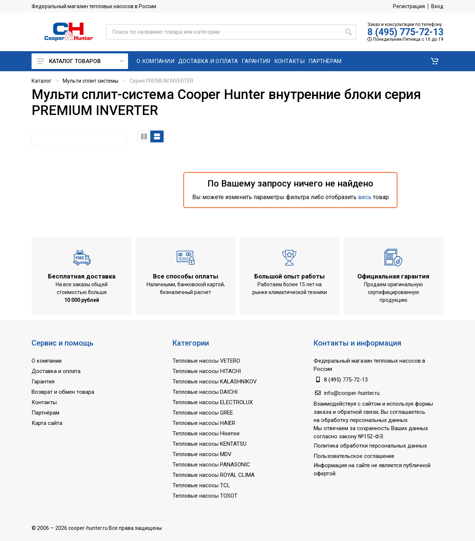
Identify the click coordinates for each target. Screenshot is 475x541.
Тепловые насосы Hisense (206, 433)
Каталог (42, 81)
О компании (47, 360)
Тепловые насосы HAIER (204, 423)
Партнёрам (45, 412)
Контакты (44, 402)
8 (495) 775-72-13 (405, 32)
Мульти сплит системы (90, 81)
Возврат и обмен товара (63, 392)
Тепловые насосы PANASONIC (211, 464)
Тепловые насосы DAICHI (205, 392)
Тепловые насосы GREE (203, 412)
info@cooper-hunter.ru (352, 393)
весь (364, 197)
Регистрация (409, 6)
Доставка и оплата (56, 371)
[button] (434, 61)
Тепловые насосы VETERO (206, 360)
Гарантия (43, 381)
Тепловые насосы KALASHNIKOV (215, 381)
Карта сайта (47, 423)
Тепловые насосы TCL (201, 485)
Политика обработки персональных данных (370, 445)
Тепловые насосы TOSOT (205, 495)
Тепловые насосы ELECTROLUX (213, 402)
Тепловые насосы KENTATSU (209, 444)
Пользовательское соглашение (354, 456)
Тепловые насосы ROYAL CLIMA (214, 475)
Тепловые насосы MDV (202, 454)
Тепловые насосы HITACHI (207, 371)
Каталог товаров (80, 61)
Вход (437, 6)
